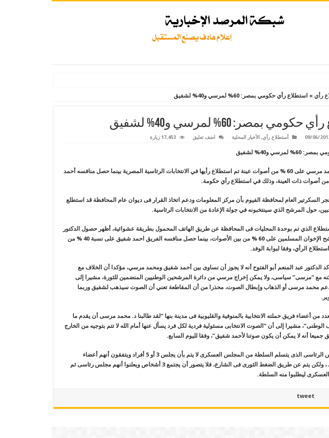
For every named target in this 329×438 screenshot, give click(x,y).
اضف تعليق (152, 137)
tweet (254, 396)
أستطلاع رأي (277, 95)
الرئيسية (313, 95)
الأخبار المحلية (194, 137)
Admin (303, 137)
